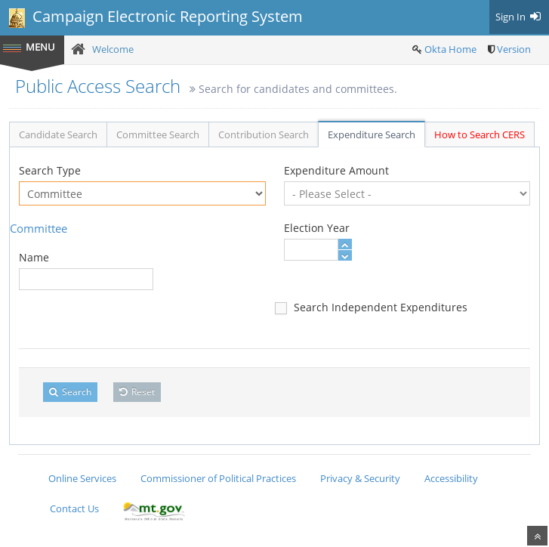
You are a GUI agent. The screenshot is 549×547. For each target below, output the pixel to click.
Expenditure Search (371, 134)
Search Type (50, 170)
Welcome (113, 49)
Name (34, 257)
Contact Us (74, 508)
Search (70, 391)
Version (514, 49)
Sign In (519, 16)
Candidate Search (58, 134)
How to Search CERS (479, 134)
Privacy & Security (360, 478)
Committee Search (157, 134)
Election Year (317, 228)
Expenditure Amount (336, 170)
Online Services (82, 478)
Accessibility (451, 478)
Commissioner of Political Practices (218, 478)
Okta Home (450, 49)
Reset (137, 391)
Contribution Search (263, 134)
